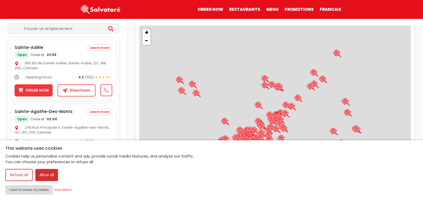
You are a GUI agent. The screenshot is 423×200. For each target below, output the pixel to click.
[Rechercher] (111, 29)
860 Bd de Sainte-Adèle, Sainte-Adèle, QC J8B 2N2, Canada (60, 65)
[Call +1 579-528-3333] (106, 90)
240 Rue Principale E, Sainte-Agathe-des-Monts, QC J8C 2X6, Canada (62, 130)
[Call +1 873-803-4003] (106, 155)
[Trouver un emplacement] (58, 28)
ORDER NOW (210, 9)
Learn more (99, 47)
